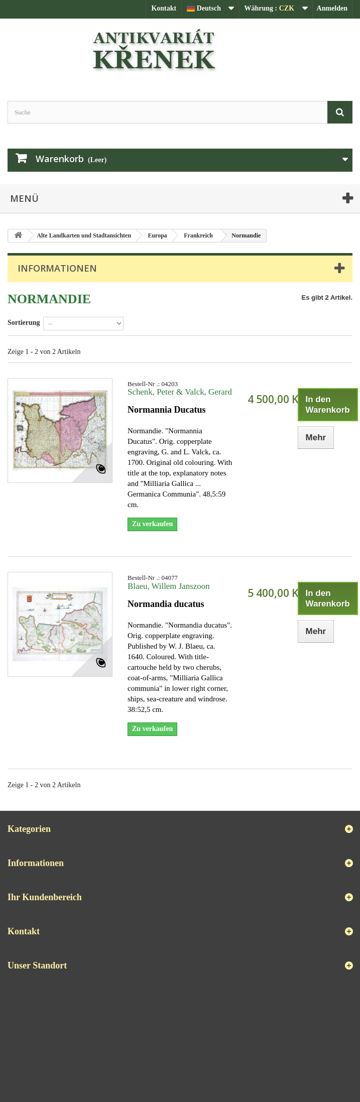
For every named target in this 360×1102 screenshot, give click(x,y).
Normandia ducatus (166, 604)
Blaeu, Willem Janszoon (169, 586)
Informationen (57, 268)
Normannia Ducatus (167, 410)
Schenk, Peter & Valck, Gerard (180, 392)
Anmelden (332, 8)
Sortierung (24, 322)
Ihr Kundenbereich (45, 897)
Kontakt (163, 8)
